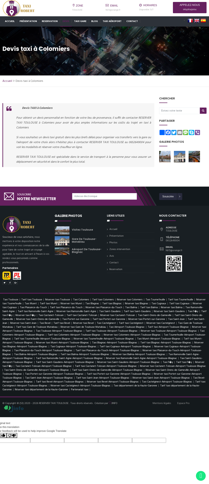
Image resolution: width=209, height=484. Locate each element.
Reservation (50, 21)
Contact (132, 21)
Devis (66, 21)
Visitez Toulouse (82, 229)
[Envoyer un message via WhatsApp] (201, 476)
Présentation (28, 21)
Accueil (10, 21)
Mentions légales (162, 403)
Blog (94, 21)
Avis (111, 256)
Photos (113, 243)
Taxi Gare (80, 21)
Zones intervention (119, 249)
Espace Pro (183, 403)
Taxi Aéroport (112, 21)
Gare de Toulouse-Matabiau (84, 240)
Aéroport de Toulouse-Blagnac (86, 251)
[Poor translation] (12, 435)
